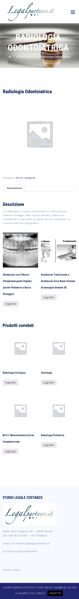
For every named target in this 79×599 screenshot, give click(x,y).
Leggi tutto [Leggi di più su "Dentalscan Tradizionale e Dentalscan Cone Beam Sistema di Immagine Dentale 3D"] (48, 297)
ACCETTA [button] (55, 593)
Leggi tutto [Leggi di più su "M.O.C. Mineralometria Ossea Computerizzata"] (10, 451)
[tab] (14, 188)
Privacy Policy (12, 569)
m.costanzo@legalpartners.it (30, 543)
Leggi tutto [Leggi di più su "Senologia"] (48, 382)
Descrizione (14, 188)
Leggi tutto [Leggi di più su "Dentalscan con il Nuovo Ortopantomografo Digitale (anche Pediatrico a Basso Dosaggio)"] (10, 303)
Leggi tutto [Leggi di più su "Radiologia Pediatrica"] (48, 445)
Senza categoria (25, 177)
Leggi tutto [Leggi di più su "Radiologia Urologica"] (10, 382)
